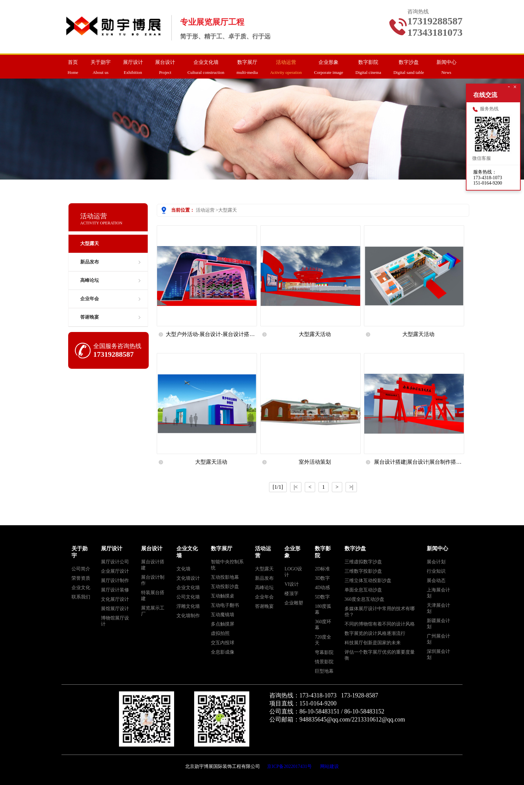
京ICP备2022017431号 (289, 766)
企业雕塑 (293, 602)
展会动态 (436, 580)
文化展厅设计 (115, 599)
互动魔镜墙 (222, 614)
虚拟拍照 (220, 633)
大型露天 (227, 210)
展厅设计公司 (115, 561)
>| (351, 487)
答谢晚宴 (89, 317)
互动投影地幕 (225, 577)
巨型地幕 (324, 671)
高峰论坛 (89, 280)
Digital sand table (408, 65)
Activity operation (286, 65)
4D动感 (322, 587)
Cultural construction (205, 65)
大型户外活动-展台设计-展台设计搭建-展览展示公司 (211, 336)
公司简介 (81, 568)
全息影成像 (222, 652)
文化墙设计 (188, 578)
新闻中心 (437, 548)
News (446, 65)
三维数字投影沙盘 (363, 571)
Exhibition (133, 65)
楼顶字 (291, 593)
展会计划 (436, 561)
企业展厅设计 (115, 571)
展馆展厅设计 (115, 608)
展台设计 (151, 548)
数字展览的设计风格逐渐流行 (375, 633)
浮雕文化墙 (188, 606)
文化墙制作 (188, 615)
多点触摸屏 (222, 624)
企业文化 (81, 587)
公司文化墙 (188, 596)
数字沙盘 (355, 548)
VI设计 (291, 584)
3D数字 (322, 578)
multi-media (247, 65)
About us (101, 65)
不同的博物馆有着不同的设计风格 (380, 624)
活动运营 (205, 210)
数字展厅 (221, 548)
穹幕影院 (324, 652)
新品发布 (89, 261)
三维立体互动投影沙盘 (368, 580)
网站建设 (329, 766)
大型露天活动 (315, 334)
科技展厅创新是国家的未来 (373, 642)
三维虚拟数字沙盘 (363, 561)
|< (296, 487)
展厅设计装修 (115, 589)
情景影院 (324, 661)
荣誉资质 (81, 578)
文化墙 (183, 568)
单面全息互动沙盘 (363, 589)
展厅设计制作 (115, 580)
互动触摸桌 (222, 595)
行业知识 (436, 571)
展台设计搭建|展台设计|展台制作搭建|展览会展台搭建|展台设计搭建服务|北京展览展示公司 (418, 464)
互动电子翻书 (225, 605)
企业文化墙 (188, 587)
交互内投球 (222, 642)
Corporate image (328, 65)
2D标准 (322, 568)
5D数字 (322, 596)
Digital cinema (368, 65)
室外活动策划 (315, 462)
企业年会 (89, 298)
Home (73, 65)
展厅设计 (111, 548)
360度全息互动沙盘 (364, 599)
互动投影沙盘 (225, 586)
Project (165, 65)
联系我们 (81, 596)
